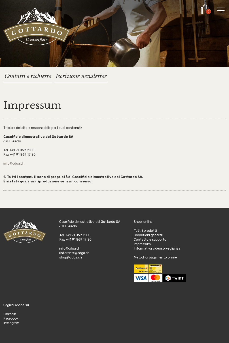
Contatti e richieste (27, 76)
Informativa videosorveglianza (157, 248)
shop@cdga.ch (70, 257)
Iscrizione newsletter (81, 76)
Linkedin (9, 314)
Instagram (11, 323)
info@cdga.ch (13, 163)
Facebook (10, 318)
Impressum (142, 244)
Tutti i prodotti (145, 231)
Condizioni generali (148, 235)
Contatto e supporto (150, 240)
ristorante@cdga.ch (74, 253)
